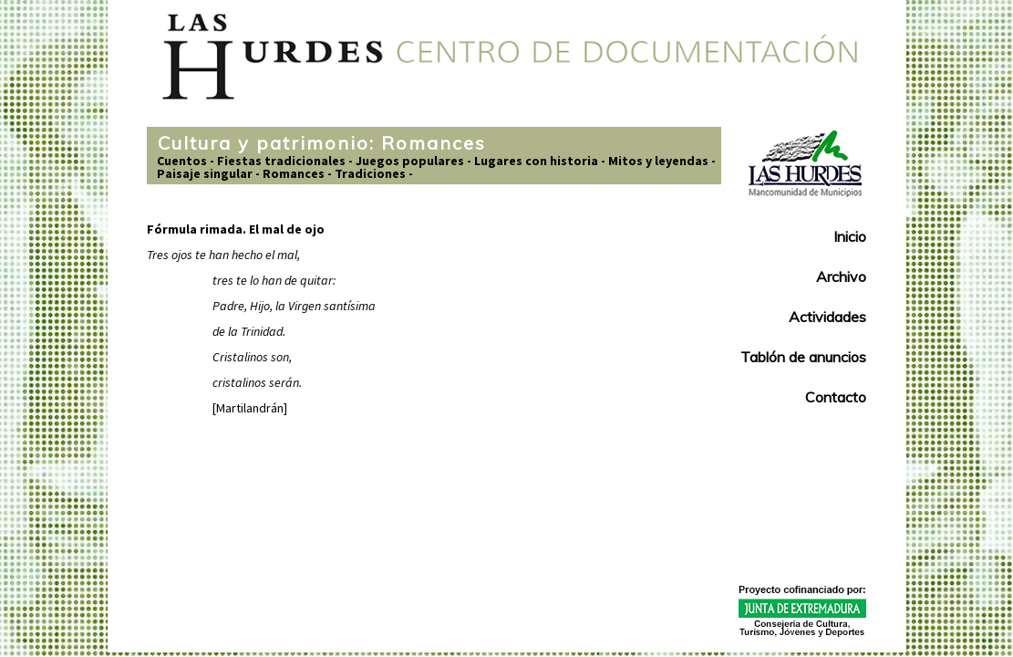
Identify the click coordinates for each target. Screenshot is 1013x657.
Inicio (849, 236)
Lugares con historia (536, 160)
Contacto (835, 397)
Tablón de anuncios (803, 357)
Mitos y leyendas (658, 160)
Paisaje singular (205, 173)
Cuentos (182, 160)
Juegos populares (410, 160)
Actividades (827, 317)
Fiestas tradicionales (281, 160)
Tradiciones (370, 173)
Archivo (841, 276)
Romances (294, 173)
